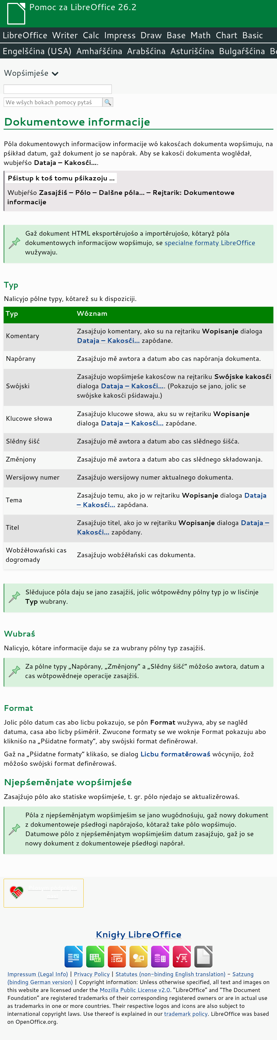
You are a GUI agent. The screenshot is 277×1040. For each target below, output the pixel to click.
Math (200, 35)
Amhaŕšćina (99, 51)
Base (176, 35)
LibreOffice (24, 35)
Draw (151, 35)
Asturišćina (192, 51)
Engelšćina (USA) (37, 51)
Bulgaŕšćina (242, 51)
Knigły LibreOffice (139, 934)
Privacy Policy (92, 974)
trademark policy (185, 1014)
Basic (252, 35)
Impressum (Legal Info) (37, 974)
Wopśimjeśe (26, 72)
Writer (65, 35)
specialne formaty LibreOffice (209, 242)
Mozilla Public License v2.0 (135, 990)
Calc (91, 35)
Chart (226, 35)
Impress (120, 35)
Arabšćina (146, 51)
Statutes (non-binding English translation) (170, 974)
